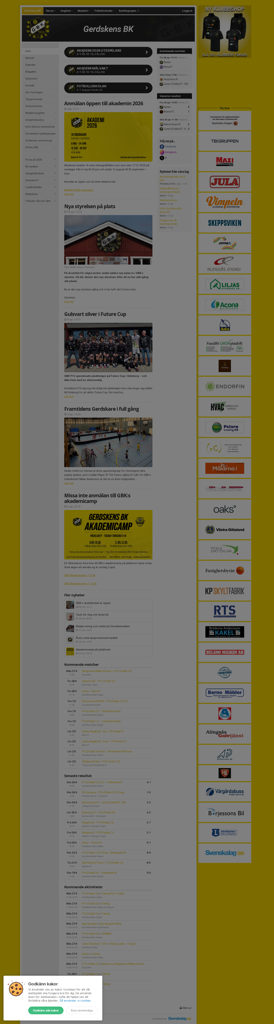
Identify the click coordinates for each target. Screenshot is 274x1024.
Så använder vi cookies (75, 1000)
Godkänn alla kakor (46, 1010)
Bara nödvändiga (82, 1010)
